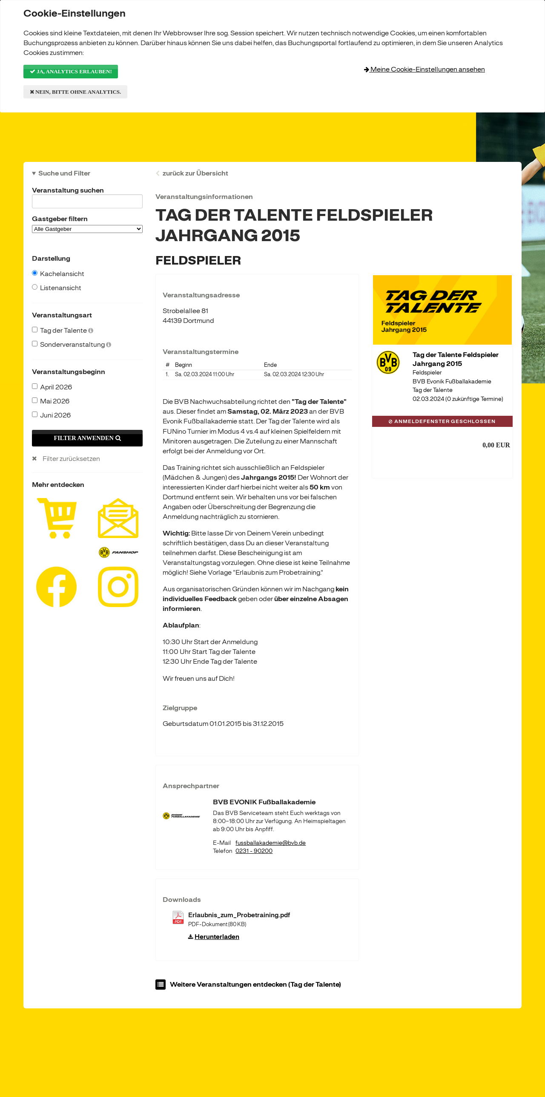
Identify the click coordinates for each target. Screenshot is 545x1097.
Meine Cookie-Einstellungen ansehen (424, 69)
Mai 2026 (50, 401)
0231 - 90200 (253, 851)
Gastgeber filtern (87, 224)
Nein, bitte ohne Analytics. (75, 92)
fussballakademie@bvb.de (270, 843)
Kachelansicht (58, 274)
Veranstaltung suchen (87, 191)
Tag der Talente (62, 330)
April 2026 (52, 387)
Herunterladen (217, 937)
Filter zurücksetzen (71, 459)
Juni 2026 (51, 415)
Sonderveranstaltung (71, 344)
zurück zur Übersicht (195, 173)
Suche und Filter (64, 173)
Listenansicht (56, 288)
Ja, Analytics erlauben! (71, 71)
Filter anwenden (87, 438)
